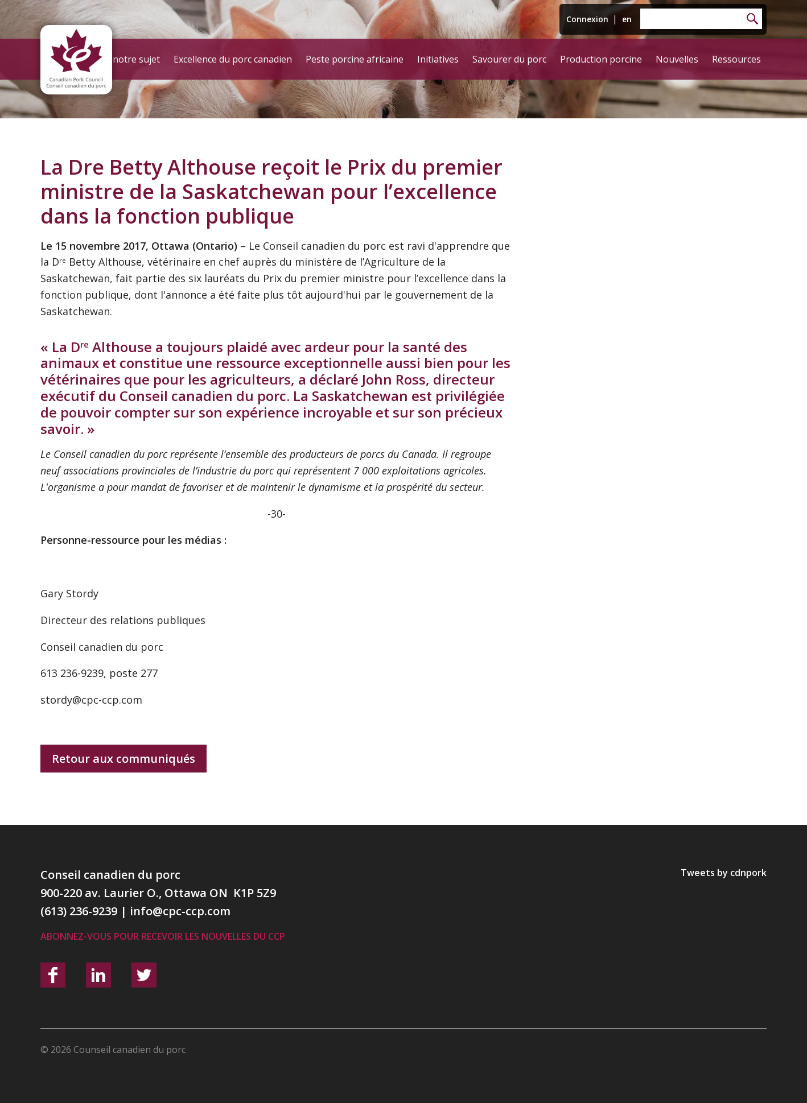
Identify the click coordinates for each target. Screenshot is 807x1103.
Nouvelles (677, 59)
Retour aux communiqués (123, 758)
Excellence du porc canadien (233, 59)
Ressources (736, 59)
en (627, 19)
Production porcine (601, 59)
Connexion (587, 19)
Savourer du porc (509, 59)
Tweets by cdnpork (724, 872)
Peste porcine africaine (355, 59)
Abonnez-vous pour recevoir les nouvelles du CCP (162, 936)
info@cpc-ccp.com (180, 911)
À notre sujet (132, 59)
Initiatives (438, 59)
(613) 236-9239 (78, 911)
